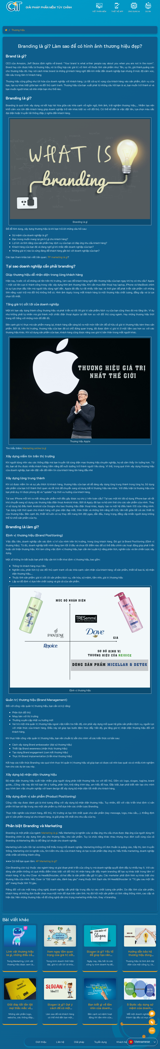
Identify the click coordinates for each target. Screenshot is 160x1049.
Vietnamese (139, 1042)
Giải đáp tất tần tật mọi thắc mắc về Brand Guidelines (20, 1007)
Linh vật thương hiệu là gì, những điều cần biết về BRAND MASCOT (20, 957)
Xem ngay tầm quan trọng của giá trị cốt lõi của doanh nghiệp (60, 955)
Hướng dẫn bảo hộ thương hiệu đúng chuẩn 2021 (140, 955)
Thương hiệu (18, 30)
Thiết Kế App (117, 11)
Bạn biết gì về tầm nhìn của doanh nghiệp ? (100, 1007)
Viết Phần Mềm (99, 11)
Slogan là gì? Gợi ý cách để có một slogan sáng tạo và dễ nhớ (60, 1009)
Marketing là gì (49, 832)
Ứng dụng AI (134, 11)
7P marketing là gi (57, 257)
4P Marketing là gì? (46, 861)
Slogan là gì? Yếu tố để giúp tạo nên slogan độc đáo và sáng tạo (100, 957)
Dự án (148, 11)
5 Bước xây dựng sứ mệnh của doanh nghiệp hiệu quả (140, 1007)
